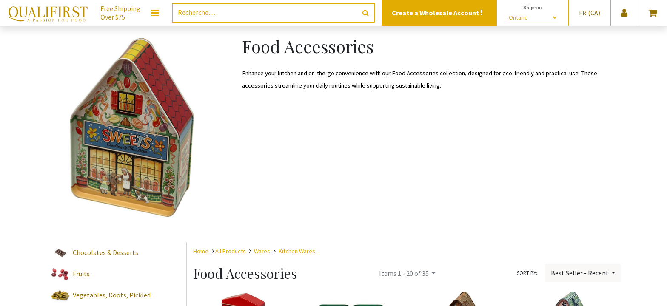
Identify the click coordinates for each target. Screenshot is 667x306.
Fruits (81, 273)
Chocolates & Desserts (105, 252)
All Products (230, 251)
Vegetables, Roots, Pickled (112, 295)
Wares (262, 251)
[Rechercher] (365, 13)
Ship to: (532, 7)
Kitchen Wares (297, 251)
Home (200, 251)
